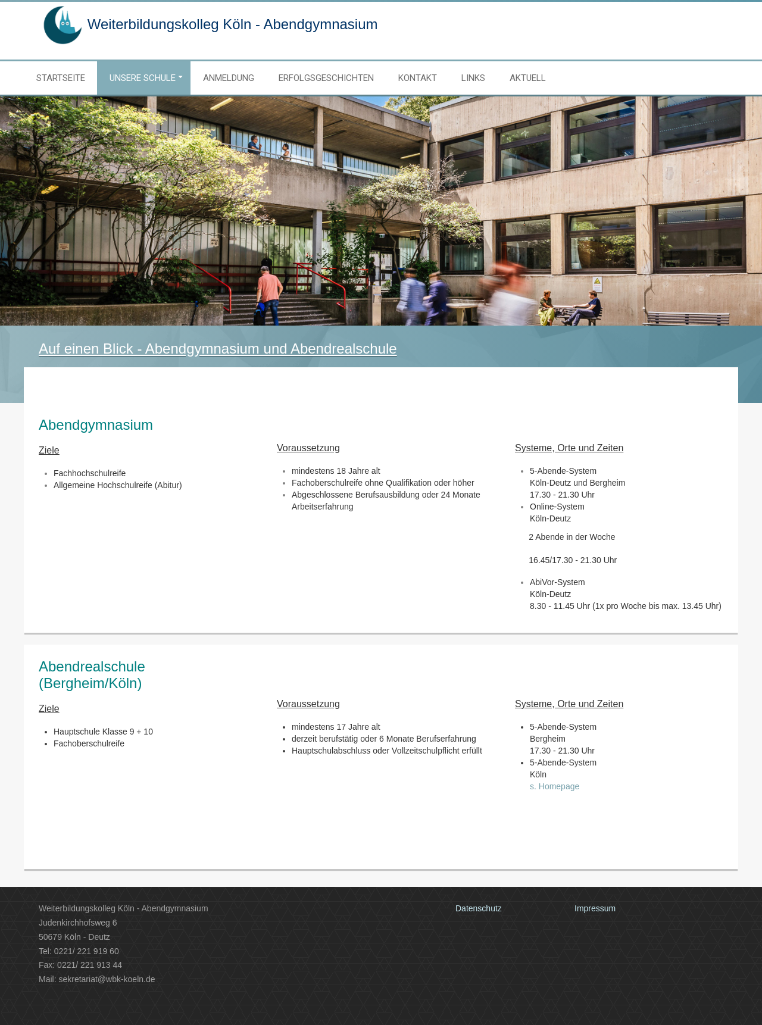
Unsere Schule (143, 78)
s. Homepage (554, 786)
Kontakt (417, 78)
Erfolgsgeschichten (326, 78)
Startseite (60, 78)
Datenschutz (478, 908)
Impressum (595, 908)
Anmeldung (228, 78)
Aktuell (528, 78)
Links (473, 78)
